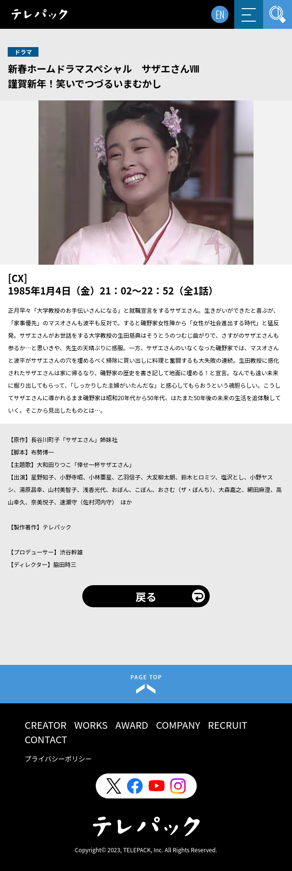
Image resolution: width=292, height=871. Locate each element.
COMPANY (178, 725)
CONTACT (46, 739)
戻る (145, 596)
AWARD (131, 725)
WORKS (91, 725)
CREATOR (45, 725)
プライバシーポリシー (58, 758)
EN (220, 14)
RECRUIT (227, 725)
